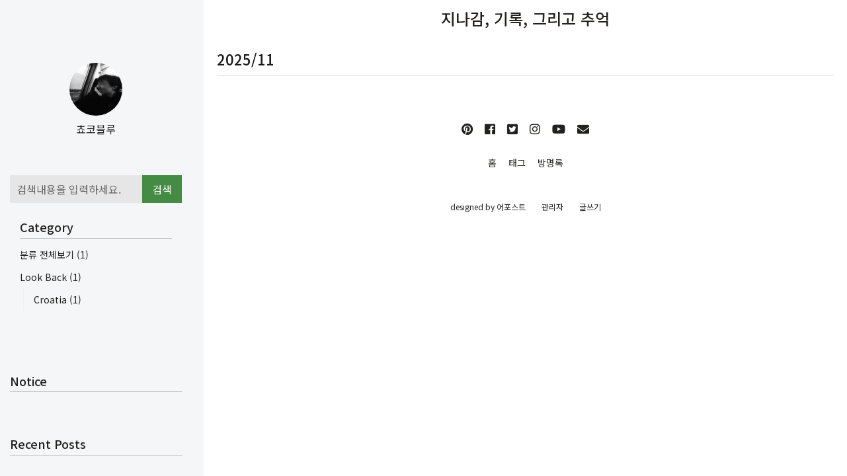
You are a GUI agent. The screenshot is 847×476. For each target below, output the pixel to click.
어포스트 (511, 206)
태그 (517, 162)
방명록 (550, 162)
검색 (162, 189)
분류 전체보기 (54, 254)
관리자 (552, 206)
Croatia (57, 299)
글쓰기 (590, 206)
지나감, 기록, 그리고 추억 (525, 18)
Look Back (50, 277)
